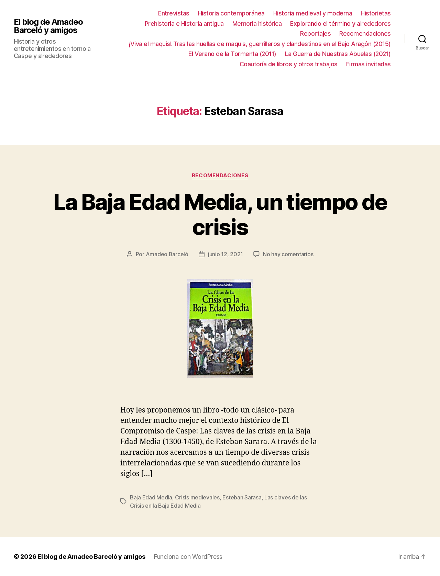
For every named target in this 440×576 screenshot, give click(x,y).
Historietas (376, 13)
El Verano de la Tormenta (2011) (232, 53)
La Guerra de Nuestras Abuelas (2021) (338, 53)
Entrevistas (173, 13)
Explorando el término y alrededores (340, 23)
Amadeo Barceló (167, 254)
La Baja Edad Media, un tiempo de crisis (220, 214)
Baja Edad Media (151, 497)
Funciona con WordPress (188, 556)
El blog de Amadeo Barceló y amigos (48, 26)
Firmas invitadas (368, 64)
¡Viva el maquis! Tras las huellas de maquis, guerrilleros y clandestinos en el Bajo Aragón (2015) (260, 43)
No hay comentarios (288, 254)
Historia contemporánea (231, 13)
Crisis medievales (197, 497)
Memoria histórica (257, 23)
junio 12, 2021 (225, 254)
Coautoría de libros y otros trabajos (289, 64)
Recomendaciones (365, 33)
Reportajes (315, 33)
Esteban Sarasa (241, 497)
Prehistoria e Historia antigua (184, 23)
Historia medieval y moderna (312, 13)
